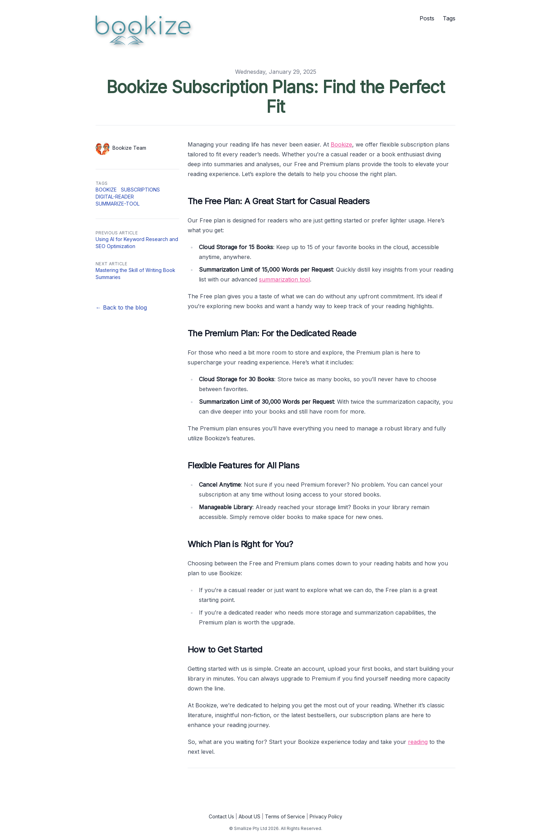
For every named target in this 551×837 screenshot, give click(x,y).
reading (418, 741)
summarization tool (284, 279)
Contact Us (221, 816)
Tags (449, 18)
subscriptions (140, 190)
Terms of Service (285, 816)
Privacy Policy (326, 816)
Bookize (341, 144)
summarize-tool (118, 204)
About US (249, 816)
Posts (427, 18)
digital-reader (115, 197)
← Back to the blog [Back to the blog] (121, 307)
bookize (106, 190)
